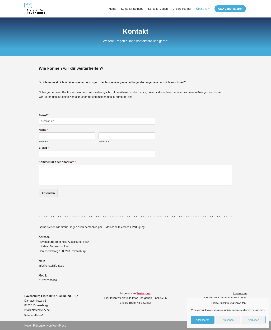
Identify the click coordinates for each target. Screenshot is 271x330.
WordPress (59, 325)
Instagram (143, 293)
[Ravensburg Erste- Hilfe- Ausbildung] (34, 8)
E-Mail (44, 147)
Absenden (48, 193)
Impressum (240, 293)
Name (43, 129)
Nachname (104, 141)
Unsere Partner (181, 8)
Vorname (43, 141)
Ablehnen (228, 319)
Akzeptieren (202, 319)
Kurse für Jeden (158, 8)
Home (112, 8)
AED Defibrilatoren (230, 8)
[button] (209, 9)
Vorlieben (253, 319)
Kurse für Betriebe (132, 8)
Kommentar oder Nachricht (57, 161)
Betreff (44, 115)
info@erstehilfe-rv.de (37, 310)
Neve (27, 325)
